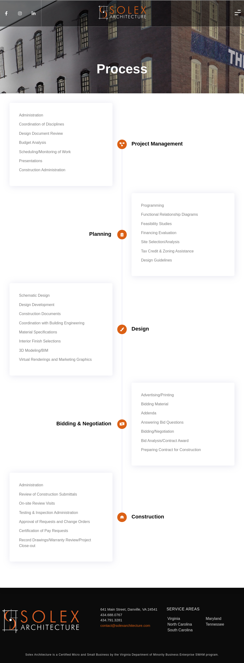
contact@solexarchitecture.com (125, 625)
